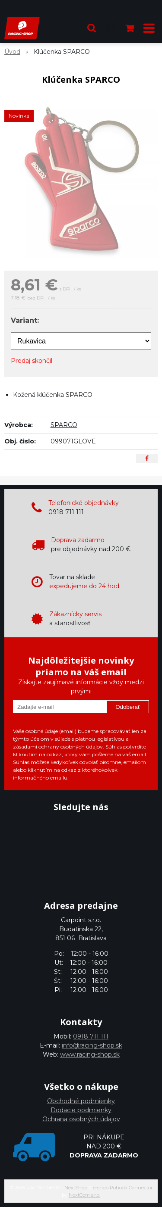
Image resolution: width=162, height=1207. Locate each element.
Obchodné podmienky (81, 1101)
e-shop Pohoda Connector (122, 1188)
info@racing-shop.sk (92, 1045)
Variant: (25, 320)
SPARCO (64, 425)
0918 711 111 (90, 1036)
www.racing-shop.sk (90, 1054)
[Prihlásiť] (111, 28)
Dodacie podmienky (81, 1110)
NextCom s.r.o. (84, 1195)
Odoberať (127, 707)
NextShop (75, 1188)
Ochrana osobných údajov (81, 1119)
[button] (91, 28)
